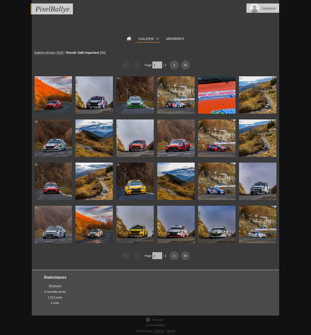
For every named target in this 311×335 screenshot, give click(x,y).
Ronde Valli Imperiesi (82, 53)
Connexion (269, 8)
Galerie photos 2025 (49, 53)
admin (171, 331)
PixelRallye (52, 9)
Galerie (146, 39)
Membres (175, 39)
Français (154, 319)
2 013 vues (55, 297)
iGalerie (159, 331)
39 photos (55, 286)
